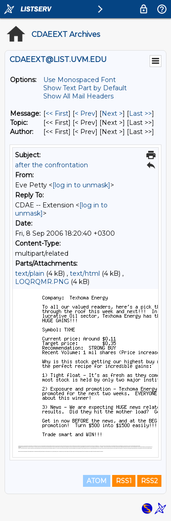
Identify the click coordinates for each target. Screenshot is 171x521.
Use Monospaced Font (79, 80)
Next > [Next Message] (112, 113)
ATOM (97, 481)
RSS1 (124, 481)
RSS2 (149, 481)
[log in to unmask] (81, 185)
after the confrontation (51, 165)
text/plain (29, 273)
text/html (85, 273)
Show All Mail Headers (78, 96)
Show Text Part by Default (85, 88)
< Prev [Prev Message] (85, 113)
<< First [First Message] (57, 113)
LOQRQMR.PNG (42, 282)
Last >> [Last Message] (140, 113)
